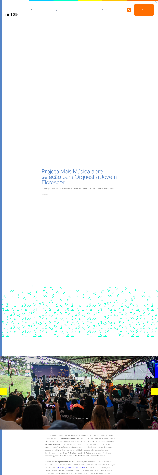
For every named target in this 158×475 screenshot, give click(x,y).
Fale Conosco (106, 10)
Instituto (31, 10)
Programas (57, 10)
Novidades (81, 10)
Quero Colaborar (142, 10)
